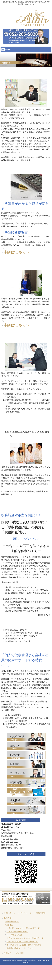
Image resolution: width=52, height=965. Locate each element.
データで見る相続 (14, 935)
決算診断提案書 (12, 921)
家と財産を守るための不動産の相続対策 (24, 945)
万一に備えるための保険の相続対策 (22, 941)
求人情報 (20, 953)
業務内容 (8, 918)
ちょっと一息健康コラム (17, 931)
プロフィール (25, 913)
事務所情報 (41, 913)
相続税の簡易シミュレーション (20, 948)
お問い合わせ (9, 913)
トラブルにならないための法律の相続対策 (25, 938)
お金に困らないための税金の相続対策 (23, 928)
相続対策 (9, 925)
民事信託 (8, 953)
